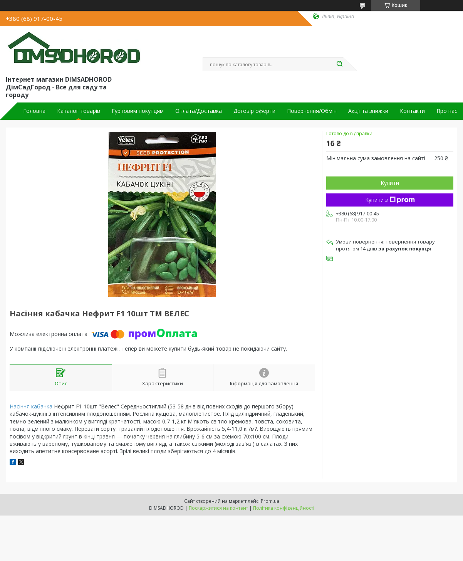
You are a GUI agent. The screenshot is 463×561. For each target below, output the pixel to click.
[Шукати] (339, 64)
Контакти (412, 111)
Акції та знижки (368, 111)
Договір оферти (254, 111)
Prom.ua (270, 501)
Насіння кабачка (31, 406)
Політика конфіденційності (283, 508)
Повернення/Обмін (312, 111)
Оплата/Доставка (198, 111)
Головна (34, 111)
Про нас (446, 111)
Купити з (390, 199)
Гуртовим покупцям (138, 111)
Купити (390, 182)
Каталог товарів (78, 111)
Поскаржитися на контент (218, 508)
